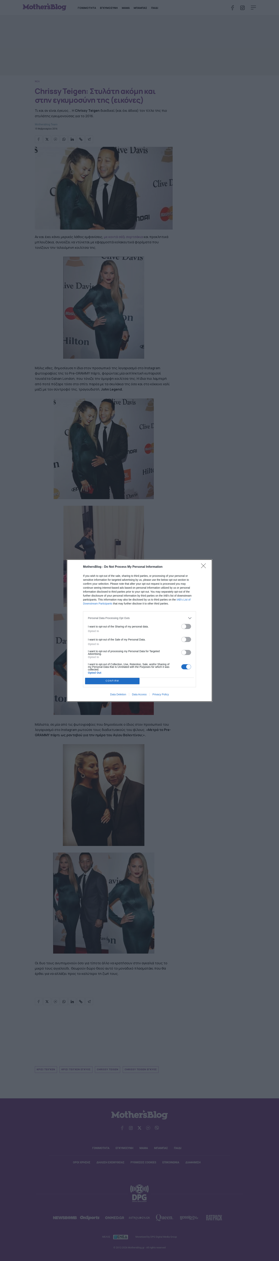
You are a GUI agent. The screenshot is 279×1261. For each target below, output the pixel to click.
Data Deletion (118, 694)
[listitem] (139, 618)
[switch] (186, 626)
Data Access (139, 694)
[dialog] (139, 631)
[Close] (204, 567)
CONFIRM (112, 681)
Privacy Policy (160, 694)
